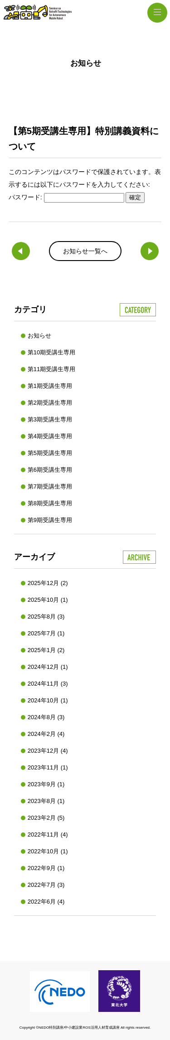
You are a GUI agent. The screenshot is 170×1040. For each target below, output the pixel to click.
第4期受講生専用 (50, 436)
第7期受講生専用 (50, 486)
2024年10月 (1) (48, 700)
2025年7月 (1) (46, 633)
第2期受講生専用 (50, 403)
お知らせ (39, 336)
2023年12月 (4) (48, 751)
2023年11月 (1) (48, 767)
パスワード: (66, 197)
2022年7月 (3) (46, 885)
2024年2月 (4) (46, 734)
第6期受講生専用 (50, 470)
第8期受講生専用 (50, 503)
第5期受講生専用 (50, 453)
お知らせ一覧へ (85, 251)
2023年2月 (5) (46, 818)
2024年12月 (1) (48, 667)
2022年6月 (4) (46, 902)
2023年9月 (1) (46, 784)
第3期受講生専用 (50, 419)
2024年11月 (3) (48, 684)
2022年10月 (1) (48, 851)
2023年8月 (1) (46, 801)
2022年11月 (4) (48, 834)
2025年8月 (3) (46, 616)
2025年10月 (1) (48, 600)
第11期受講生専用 (51, 369)
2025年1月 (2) (46, 650)
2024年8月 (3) (46, 717)
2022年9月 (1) (46, 868)
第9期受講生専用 (50, 520)
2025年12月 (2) (48, 583)
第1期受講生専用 (50, 386)
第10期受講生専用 (51, 352)
